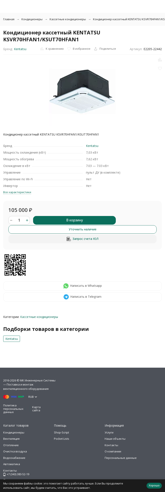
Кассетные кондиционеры (68, 19)
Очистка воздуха (15, 451)
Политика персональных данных (13, 408)
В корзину (74, 220)
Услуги (109, 432)
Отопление (11, 445)
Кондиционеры (32, 19)
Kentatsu (20, 49)
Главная (8, 19)
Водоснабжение (14, 458)
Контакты (111, 445)
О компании (113, 451)
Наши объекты (115, 439)
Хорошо (154, 485)
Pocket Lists (61, 439)
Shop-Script (61, 432)
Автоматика (11, 464)
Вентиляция (11, 439)
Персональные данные (121, 458)
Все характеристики (17, 192)
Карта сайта (36, 408)
